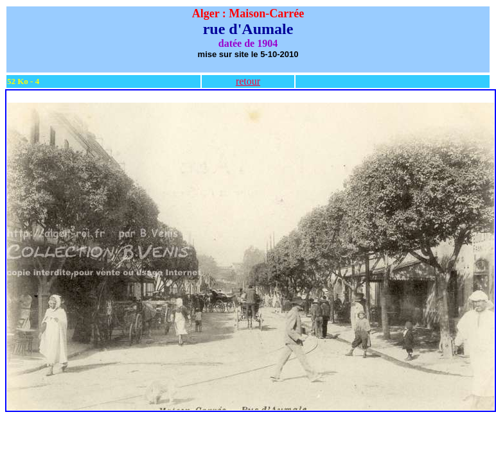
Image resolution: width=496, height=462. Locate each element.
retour (248, 81)
